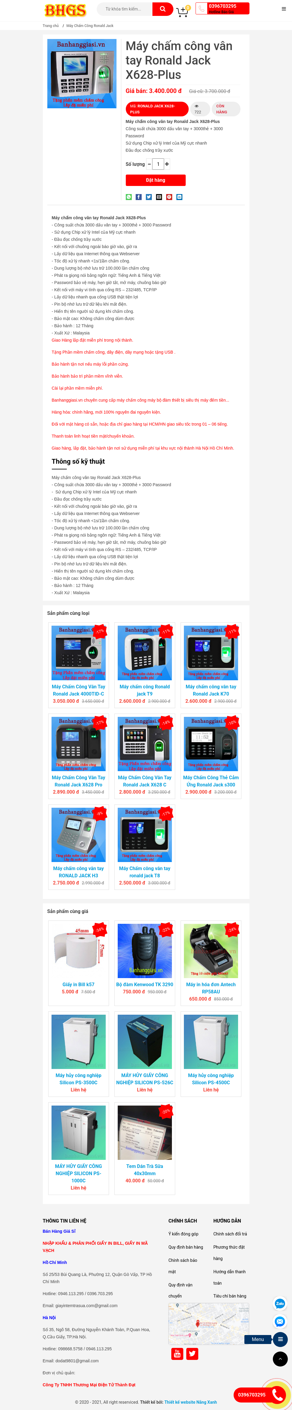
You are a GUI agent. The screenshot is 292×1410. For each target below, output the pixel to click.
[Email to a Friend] (160, 196)
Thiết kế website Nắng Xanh (190, 1402)
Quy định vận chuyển (180, 1291)
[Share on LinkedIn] (180, 196)
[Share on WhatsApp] (130, 196)
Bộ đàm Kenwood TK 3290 (144, 984)
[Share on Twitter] (150, 196)
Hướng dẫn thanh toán (229, 1277)
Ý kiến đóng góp (183, 1234)
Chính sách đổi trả (230, 1234)
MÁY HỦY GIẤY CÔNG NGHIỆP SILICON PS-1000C (78, 1173)
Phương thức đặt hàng (229, 1253)
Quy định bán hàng (185, 1247)
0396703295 (223, 6)
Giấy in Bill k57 (79, 984)
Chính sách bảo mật (182, 1266)
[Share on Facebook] (140, 196)
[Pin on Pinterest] (170, 196)
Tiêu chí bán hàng (229, 1296)
